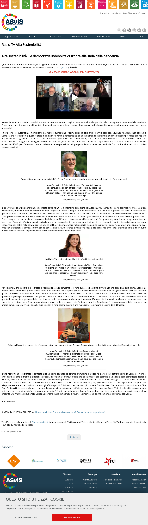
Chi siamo (67, 474)
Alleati (70, 483)
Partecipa (104, 13)
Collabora (93, 487)
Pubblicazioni (67, 491)
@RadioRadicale (71, 185)
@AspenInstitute (52, 354)
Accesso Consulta (139, 483)
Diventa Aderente (89, 480)
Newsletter (116, 13)
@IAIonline (98, 265)
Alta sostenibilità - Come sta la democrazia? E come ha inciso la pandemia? (70, 412)
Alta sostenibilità (40, 422)
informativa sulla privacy (93, 508)
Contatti (142, 13)
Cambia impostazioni (26, 517)
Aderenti (69, 480)
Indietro (74, 437)
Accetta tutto (72, 517)
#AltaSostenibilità (55, 185)
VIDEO (65, 67)
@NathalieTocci (85, 265)
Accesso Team (140, 487)
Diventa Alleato (90, 483)
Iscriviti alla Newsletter (112, 480)
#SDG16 (83, 190)
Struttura (69, 487)
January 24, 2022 (82, 200)
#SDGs (73, 190)
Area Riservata (130, 13)
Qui (7, 508)
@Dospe (84, 185)
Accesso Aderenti (139, 480)
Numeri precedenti (114, 483)
